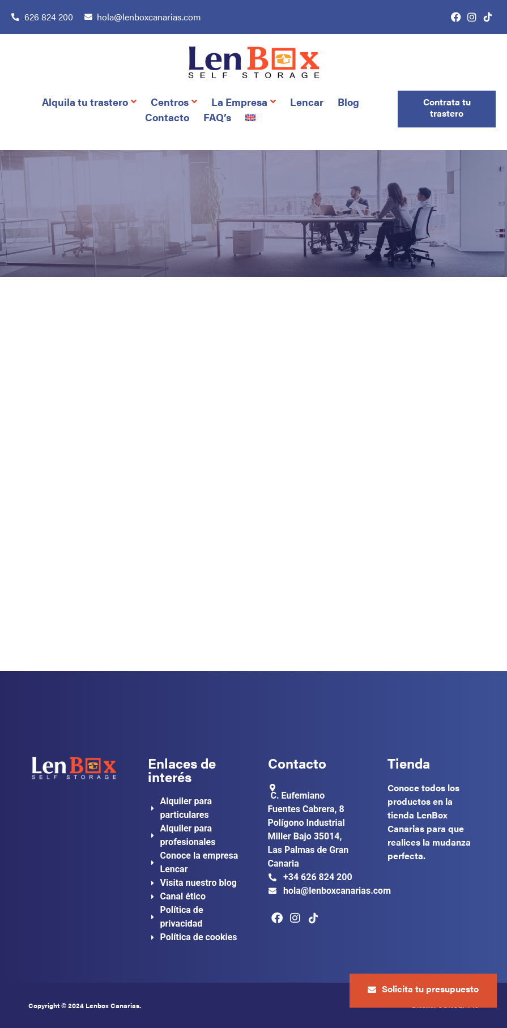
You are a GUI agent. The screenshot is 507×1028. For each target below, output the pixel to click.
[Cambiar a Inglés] (252, 117)
